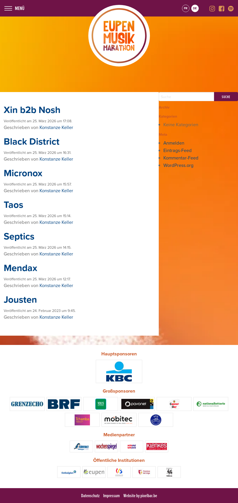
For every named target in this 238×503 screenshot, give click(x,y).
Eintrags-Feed (177, 150)
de (195, 8)
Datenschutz (90, 495)
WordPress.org (178, 165)
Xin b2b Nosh (32, 109)
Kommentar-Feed (180, 157)
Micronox (23, 172)
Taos (13, 204)
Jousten (20, 299)
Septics (19, 236)
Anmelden (173, 142)
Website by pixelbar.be (140, 495)
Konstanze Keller (56, 127)
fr (185, 8)
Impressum (111, 495)
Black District (32, 141)
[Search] (186, 96)
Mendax (20, 267)
